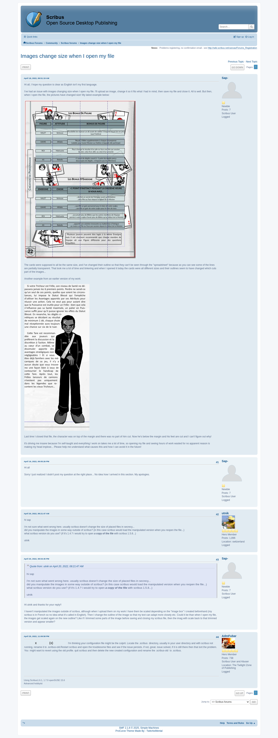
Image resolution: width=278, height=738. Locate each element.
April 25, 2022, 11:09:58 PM (36, 636)
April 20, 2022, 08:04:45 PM (36, 559)
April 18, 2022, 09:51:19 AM (36, 78)
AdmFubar (229, 636)
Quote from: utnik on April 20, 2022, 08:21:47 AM (57, 566)
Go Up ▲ (250, 723)
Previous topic (236, 61)
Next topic (251, 61)
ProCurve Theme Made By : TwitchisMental (139, 730)
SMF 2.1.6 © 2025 (129, 727)
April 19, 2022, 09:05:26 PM (36, 461)
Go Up (239, 693)
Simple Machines (149, 727)
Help (222, 723)
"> (24, 723)
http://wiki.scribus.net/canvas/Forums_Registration (232, 48)
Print (26, 67)
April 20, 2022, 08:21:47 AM (36, 513)
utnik (225, 513)
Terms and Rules (235, 723)
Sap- (225, 78)
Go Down (237, 67)
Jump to (205, 702)
